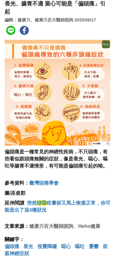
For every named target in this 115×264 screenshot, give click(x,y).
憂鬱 (94, 246)
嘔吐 (80, 246)
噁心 (66, 246)
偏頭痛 (12, 246)
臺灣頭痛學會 (44, 183)
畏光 (28, 246)
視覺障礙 (47, 246)
